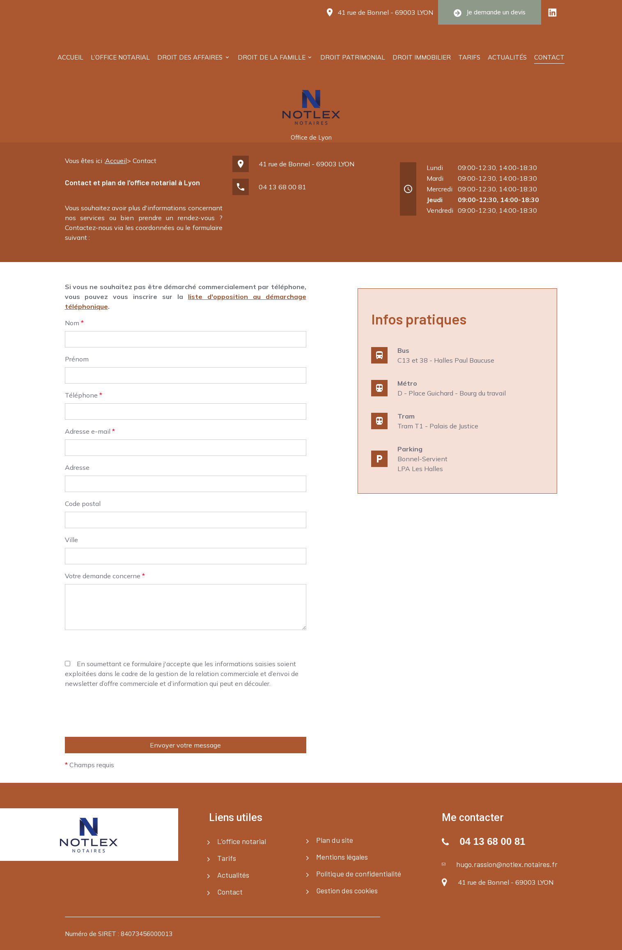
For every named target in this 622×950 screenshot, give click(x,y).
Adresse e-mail (90, 431)
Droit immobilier (421, 57)
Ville (71, 540)
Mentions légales (342, 856)
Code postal (83, 503)
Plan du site (334, 839)
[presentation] (127, 770)
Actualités (507, 57)
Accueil (70, 57)
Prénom (77, 359)
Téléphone (83, 395)
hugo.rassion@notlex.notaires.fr (507, 864)
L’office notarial (120, 57)
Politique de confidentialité (358, 873)
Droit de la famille (271, 57)
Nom (74, 323)
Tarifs (469, 57)
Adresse (77, 467)
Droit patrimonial (352, 57)
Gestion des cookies (347, 890)
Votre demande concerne (105, 576)
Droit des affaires (190, 57)
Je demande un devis (490, 12)
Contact (549, 57)
